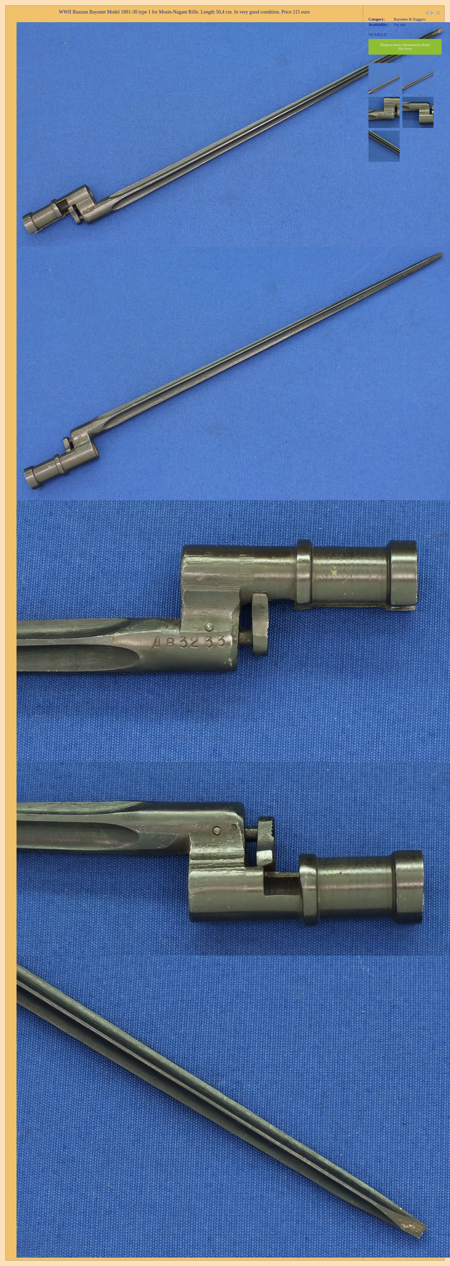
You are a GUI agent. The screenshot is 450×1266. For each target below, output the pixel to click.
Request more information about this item (405, 47)
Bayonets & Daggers (410, 19)
